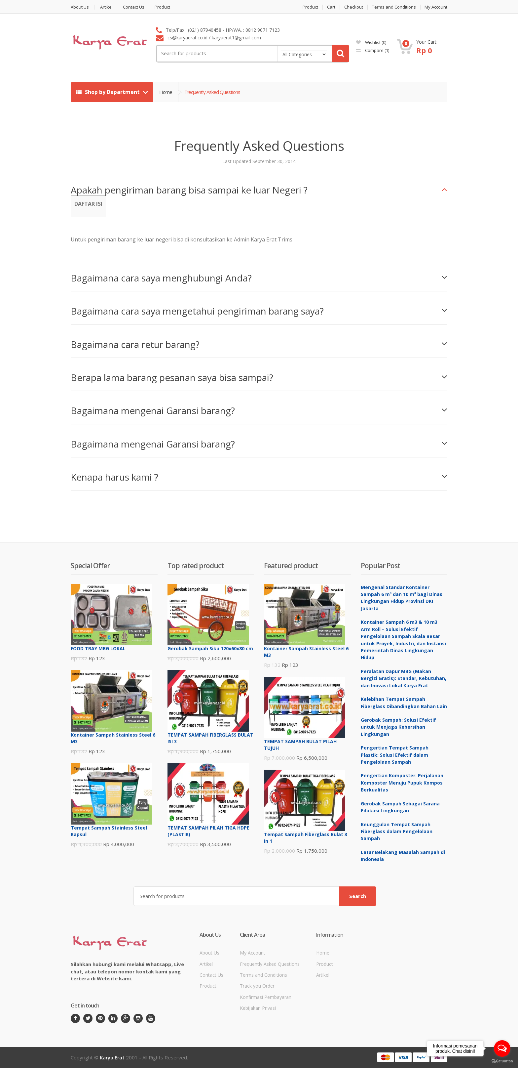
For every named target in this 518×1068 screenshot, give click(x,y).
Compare (372, 50)
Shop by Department (108, 92)
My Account (436, 7)
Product (162, 7)
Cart (331, 7)
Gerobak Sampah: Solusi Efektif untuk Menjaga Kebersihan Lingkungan (398, 727)
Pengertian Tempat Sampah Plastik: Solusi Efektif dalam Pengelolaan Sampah (394, 755)
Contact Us (133, 7)
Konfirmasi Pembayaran (265, 997)
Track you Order (257, 986)
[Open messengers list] (502, 1048)
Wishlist (371, 42)
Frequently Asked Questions (270, 964)
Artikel (106, 7)
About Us (80, 7)
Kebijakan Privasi (258, 1008)
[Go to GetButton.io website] (502, 1061)
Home (165, 92)
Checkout (353, 7)
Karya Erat (112, 1057)
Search (357, 896)
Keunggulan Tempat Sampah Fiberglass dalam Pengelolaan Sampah (396, 831)
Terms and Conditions (394, 7)
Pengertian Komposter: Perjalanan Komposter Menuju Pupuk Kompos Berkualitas (402, 782)
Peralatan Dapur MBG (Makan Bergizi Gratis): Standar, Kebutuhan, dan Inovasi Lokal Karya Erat (403, 678)
